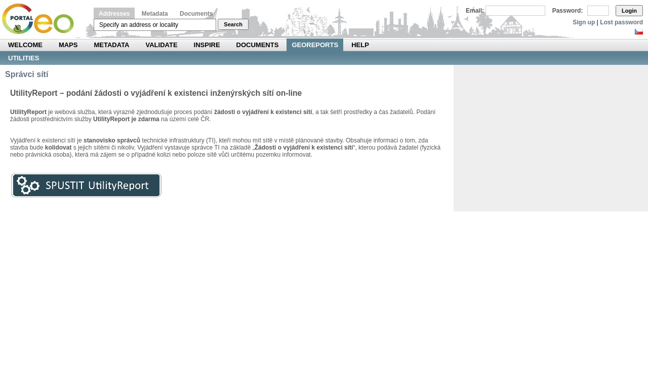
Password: (567, 10)
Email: (475, 10)
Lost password (621, 22)
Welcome (25, 45)
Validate (162, 45)
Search (233, 24)
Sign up (584, 22)
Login (629, 11)
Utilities (23, 58)
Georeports (315, 45)
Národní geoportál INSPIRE (42, 19)
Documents (196, 13)
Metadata (155, 13)
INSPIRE (207, 45)
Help (360, 45)
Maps (68, 45)
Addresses (114, 13)
